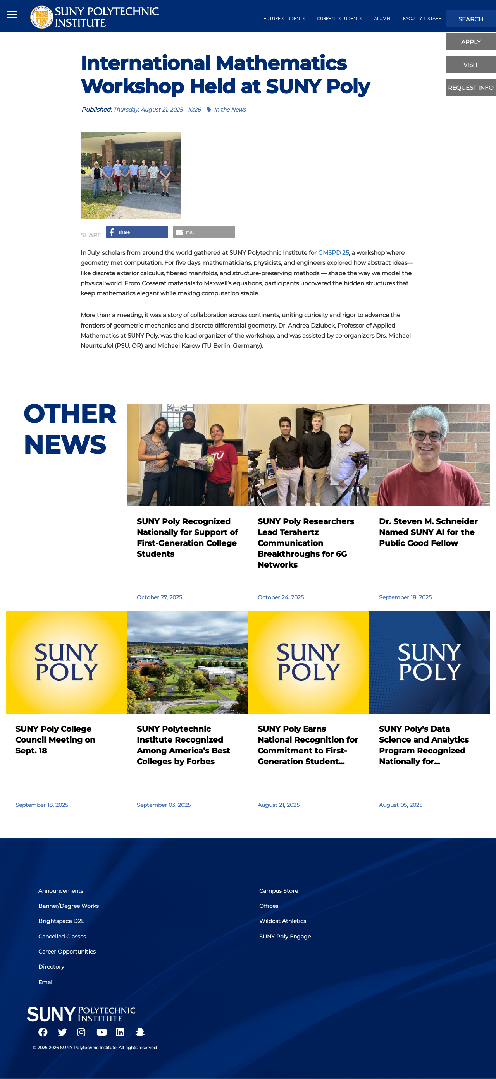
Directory (52, 966)
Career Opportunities (67, 951)
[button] (137, 232)
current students (339, 18)
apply (471, 42)
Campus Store (279, 891)
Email (46, 981)
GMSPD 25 (333, 252)
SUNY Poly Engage (285, 936)
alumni (382, 18)
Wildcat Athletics (283, 921)
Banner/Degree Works (69, 906)
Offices (269, 906)
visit (470, 65)
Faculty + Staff (422, 18)
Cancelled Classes (62, 936)
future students (284, 18)
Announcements (61, 891)
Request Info (471, 87)
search (470, 19)
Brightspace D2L (61, 921)
